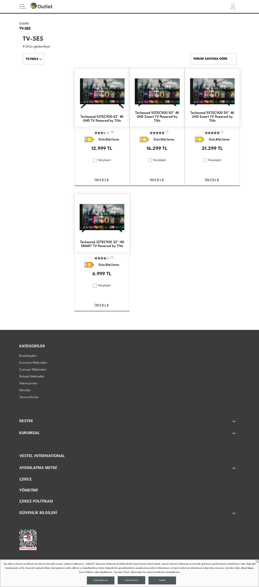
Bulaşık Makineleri (31, 376)
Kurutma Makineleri (33, 362)
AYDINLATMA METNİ (127, 468)
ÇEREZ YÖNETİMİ (28, 484)
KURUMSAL (127, 433)
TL (109, 148)
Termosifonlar (29, 397)
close (257, 561)
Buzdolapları (28, 355)
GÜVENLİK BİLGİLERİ (127, 513)
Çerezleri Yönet (131, 580)
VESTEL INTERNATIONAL (42, 456)
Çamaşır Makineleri (32, 369)
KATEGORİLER (32, 346)
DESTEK (127, 421)
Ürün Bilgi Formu (109, 139)
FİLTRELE (34, 59)
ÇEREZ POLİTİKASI (36, 501)
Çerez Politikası (86, 572)
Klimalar (25, 390)
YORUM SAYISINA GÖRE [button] (210, 58)
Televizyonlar (28, 383)
